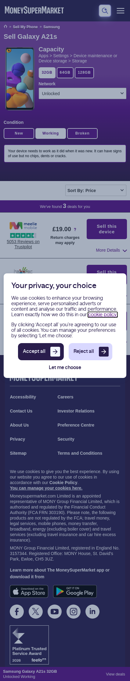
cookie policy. (102, 314)
